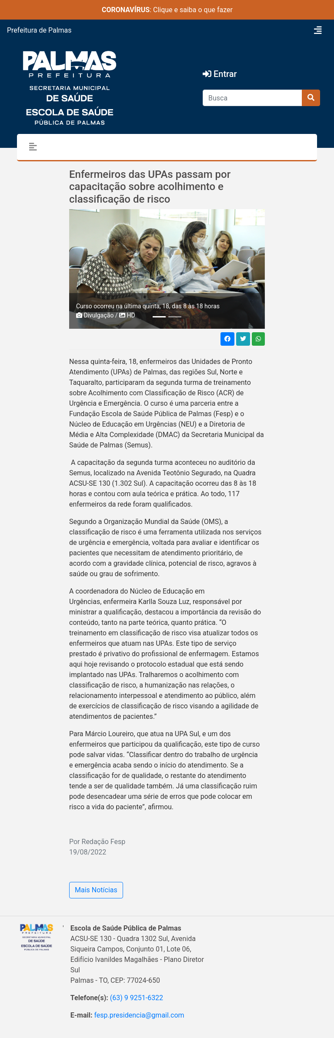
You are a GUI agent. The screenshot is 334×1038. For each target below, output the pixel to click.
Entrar (220, 74)
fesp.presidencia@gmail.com (139, 1015)
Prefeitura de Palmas (39, 30)
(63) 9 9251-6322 (136, 998)
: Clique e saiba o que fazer (167, 10)
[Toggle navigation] (318, 30)
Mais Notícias (96, 890)
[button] (84, 269)
